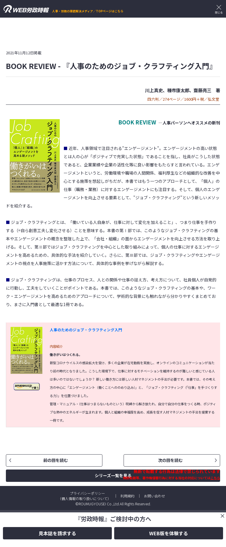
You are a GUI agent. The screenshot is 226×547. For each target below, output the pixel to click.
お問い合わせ (154, 495)
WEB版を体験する (168, 533)
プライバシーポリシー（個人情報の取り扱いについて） (84, 496)
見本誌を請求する (57, 533)
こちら (215, 477)
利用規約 (127, 495)
